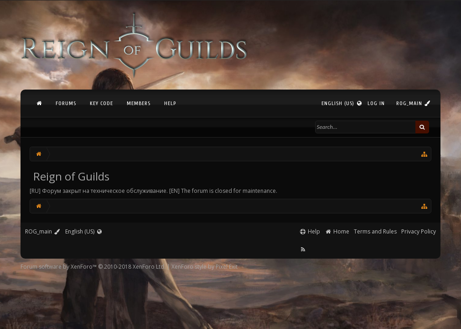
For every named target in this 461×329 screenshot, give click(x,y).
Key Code (101, 103)
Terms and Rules (375, 231)
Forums (66, 103)
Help (170, 103)
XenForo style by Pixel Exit (204, 267)
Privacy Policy (418, 231)
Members (138, 103)
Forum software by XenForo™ (93, 267)
